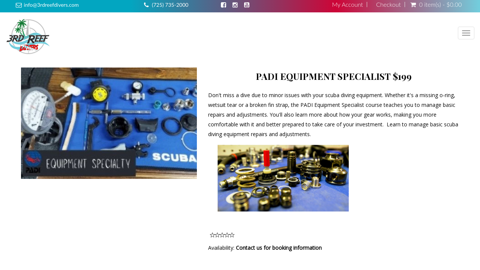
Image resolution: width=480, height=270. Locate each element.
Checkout (388, 4)
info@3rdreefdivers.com (51, 5)
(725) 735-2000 (170, 5)
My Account (347, 4)
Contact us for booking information (279, 247)
